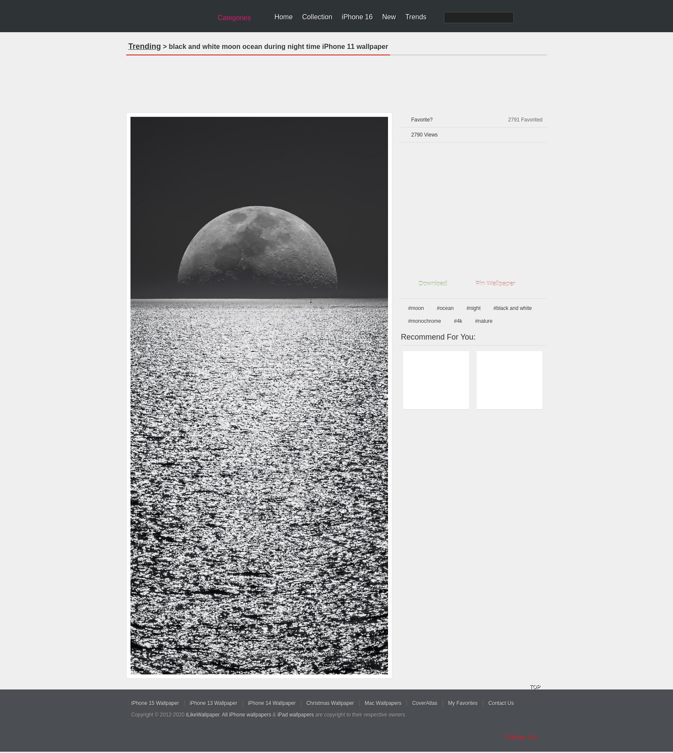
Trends (415, 17)
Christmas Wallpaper (330, 703)
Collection (317, 17)
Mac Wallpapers (383, 703)
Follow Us (521, 737)
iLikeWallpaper (203, 715)
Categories (234, 17)
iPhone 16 (357, 17)
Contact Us (501, 703)
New (389, 17)
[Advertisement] (336, 81)
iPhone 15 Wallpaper (155, 703)
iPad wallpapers (296, 715)
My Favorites (463, 703)
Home (283, 17)
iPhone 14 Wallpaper (272, 703)
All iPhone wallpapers (246, 715)
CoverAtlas (424, 703)
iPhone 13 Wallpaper (213, 703)
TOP (535, 687)
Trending (144, 46)
